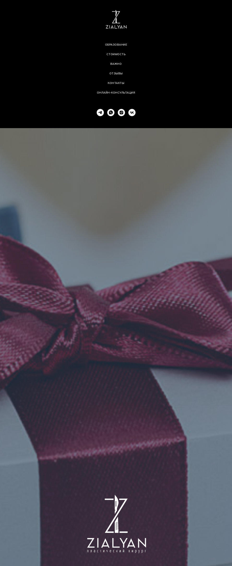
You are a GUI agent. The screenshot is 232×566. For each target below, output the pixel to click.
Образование (116, 44)
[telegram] (100, 112)
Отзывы (116, 73)
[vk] (132, 112)
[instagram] (121, 112)
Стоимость (116, 54)
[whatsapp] (110, 112)
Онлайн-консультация (116, 92)
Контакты (116, 83)
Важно (116, 64)
